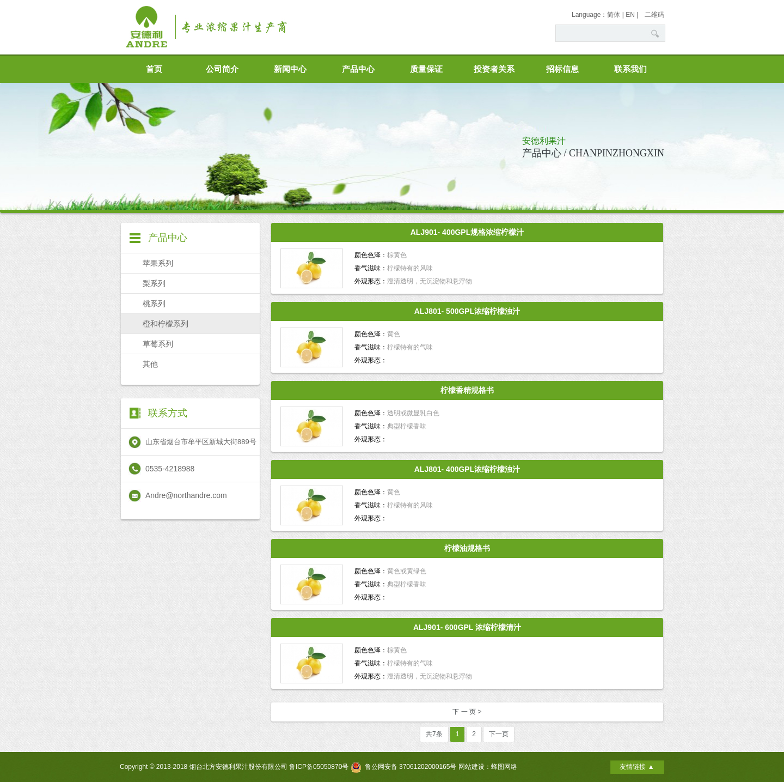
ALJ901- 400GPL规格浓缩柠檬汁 (467, 232)
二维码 (654, 15)
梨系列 (154, 283)
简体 (613, 15)
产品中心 (358, 69)
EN (630, 15)
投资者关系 (494, 69)
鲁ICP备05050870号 (318, 767)
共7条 (434, 734)
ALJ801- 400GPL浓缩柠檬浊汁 (467, 469)
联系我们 (630, 69)
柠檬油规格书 (467, 548)
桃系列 (154, 303)
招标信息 (562, 69)
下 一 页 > (466, 712)
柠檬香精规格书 (467, 390)
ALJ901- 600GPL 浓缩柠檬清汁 (467, 627)
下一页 (499, 734)
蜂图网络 (504, 767)
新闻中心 (290, 69)
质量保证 (426, 69)
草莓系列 (158, 344)
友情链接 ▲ (637, 767)
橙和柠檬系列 (165, 323)
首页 (154, 69)
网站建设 (471, 767)
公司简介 (222, 69)
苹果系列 (158, 263)
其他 (150, 364)
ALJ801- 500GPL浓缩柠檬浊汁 (467, 311)
